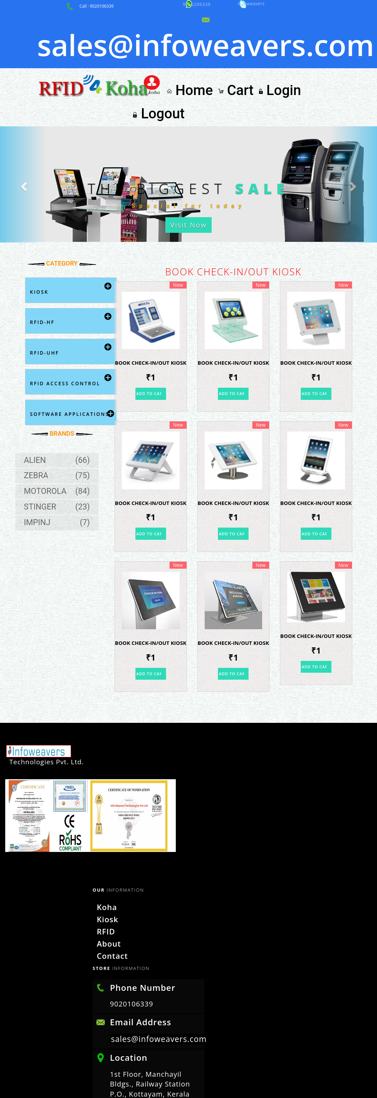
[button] (28, 120)
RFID (101, 835)
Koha (102, 812)
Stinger (62, 454)
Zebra (62, 411)
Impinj (62, 469)
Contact (107, 858)
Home (228, 42)
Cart (264, 42)
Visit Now (189, 163)
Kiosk (103, 824)
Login (298, 42)
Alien (62, 396)
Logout (335, 42)
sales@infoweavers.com (161, 942)
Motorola (62, 432)
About (104, 847)
